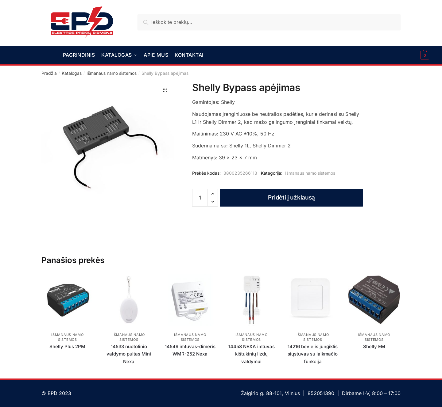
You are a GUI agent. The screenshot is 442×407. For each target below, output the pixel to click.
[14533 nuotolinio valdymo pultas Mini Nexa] (129, 299)
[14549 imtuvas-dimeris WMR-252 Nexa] (190, 299)
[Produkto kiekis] (199, 197)
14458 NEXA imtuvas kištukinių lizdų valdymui (251, 353)
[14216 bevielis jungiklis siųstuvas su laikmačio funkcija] (313, 299)
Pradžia (49, 72)
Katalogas (72, 72)
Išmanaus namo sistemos (112, 72)
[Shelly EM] (374, 299)
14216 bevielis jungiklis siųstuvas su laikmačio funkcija (313, 353)
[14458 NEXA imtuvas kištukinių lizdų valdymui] (251, 299)
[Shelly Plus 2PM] (67, 299)
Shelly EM (374, 346)
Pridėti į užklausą (291, 197)
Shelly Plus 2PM (67, 346)
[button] (165, 90)
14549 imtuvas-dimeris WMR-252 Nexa (190, 349)
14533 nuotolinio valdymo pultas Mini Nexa (129, 353)
